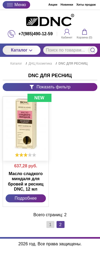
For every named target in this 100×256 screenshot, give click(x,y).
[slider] (25, 155)
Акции (52, 4)
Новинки (67, 4)
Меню (16, 4)
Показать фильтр (50, 87)
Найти (92, 50)
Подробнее (26, 198)
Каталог (21, 50)
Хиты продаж (86, 4)
